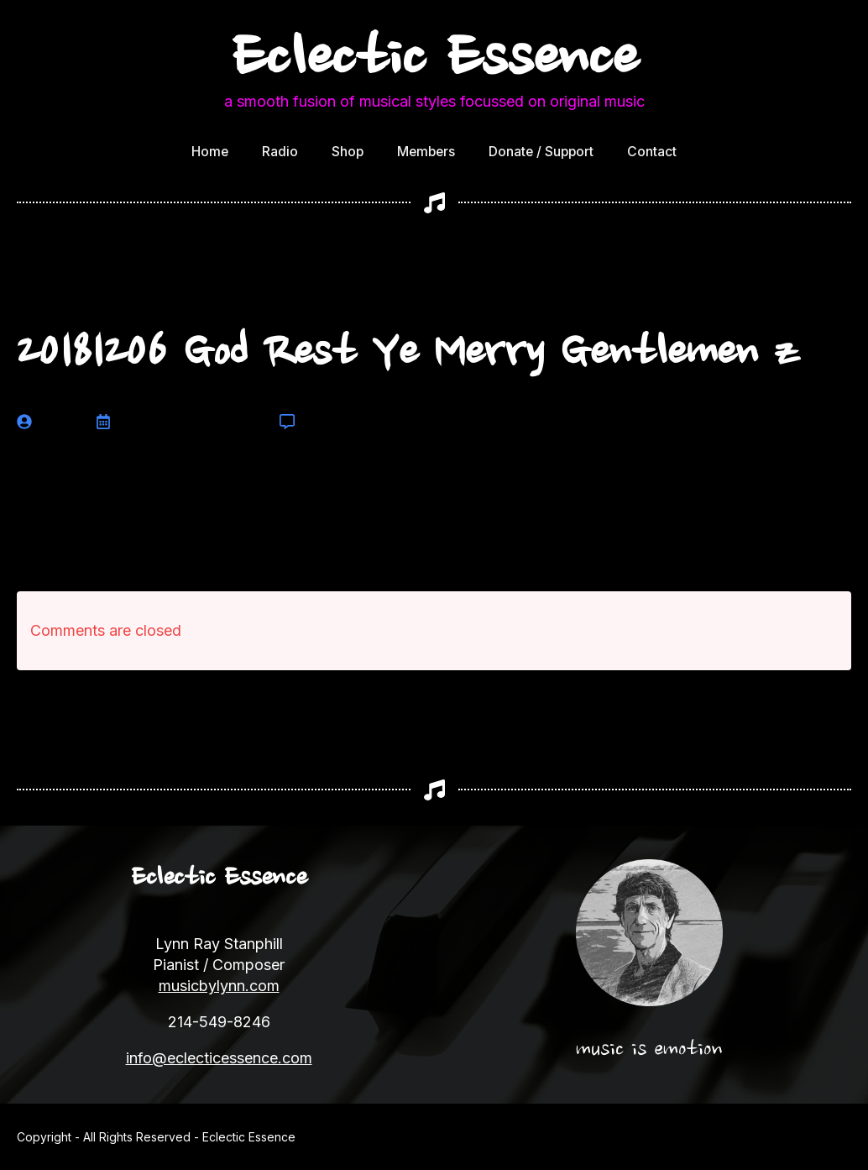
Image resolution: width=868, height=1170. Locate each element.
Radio (280, 152)
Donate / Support (541, 152)
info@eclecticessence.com (219, 1058)
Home (209, 152)
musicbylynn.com (219, 985)
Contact (652, 152)
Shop (347, 152)
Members (426, 152)
